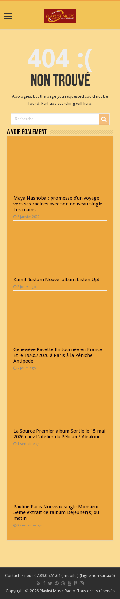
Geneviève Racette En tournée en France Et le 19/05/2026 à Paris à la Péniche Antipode (57, 355)
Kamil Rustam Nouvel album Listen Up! (56, 279)
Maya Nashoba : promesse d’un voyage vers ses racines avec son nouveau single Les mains (57, 203)
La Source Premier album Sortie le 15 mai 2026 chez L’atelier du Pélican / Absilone (59, 434)
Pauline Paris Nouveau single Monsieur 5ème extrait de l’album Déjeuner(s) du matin (56, 512)
